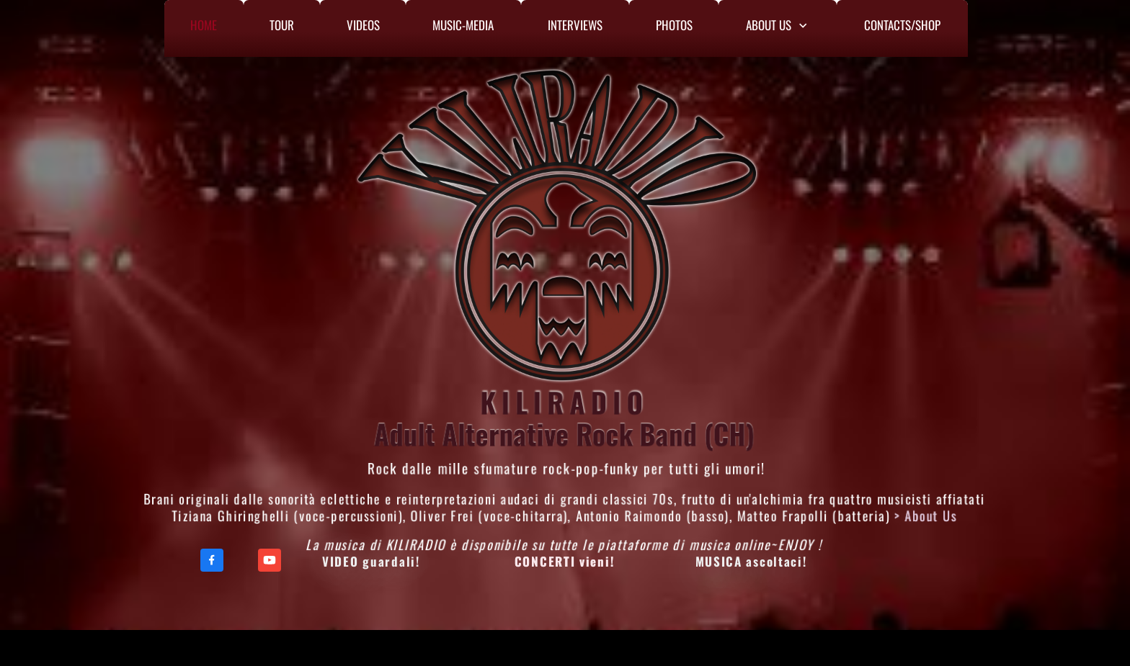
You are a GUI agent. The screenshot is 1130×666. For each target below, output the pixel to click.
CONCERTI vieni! (565, 561)
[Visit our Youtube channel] (269, 560)
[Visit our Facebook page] (211, 560)
